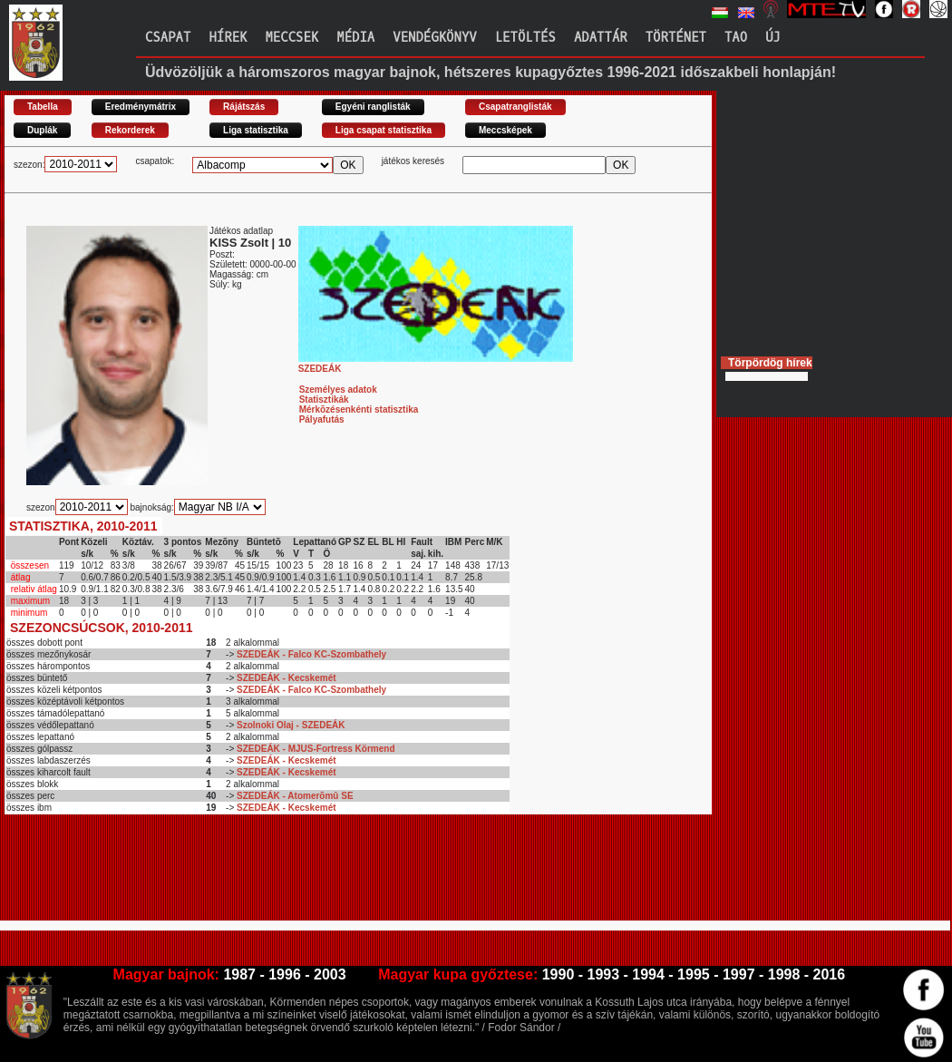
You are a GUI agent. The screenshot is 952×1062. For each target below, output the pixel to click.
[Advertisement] (335, 875)
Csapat (167, 37)
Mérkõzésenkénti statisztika (359, 409)
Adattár (600, 37)
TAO (735, 37)
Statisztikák (324, 399)
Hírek (228, 37)
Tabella (42, 107)
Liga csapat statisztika (383, 130)
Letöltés (525, 37)
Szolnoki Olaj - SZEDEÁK (291, 725)
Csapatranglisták (515, 107)
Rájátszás (244, 107)
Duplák (42, 130)
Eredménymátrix (140, 107)
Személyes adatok (338, 390)
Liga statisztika (255, 130)
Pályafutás (322, 419)
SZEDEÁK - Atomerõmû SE (295, 796)
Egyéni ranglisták (373, 107)
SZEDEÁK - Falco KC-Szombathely (311, 654)
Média (355, 37)
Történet (676, 37)
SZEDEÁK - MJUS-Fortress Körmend (315, 749)
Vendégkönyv (434, 37)
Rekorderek (130, 130)
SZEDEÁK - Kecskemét (286, 678)
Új (773, 37)
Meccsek (291, 37)
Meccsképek (505, 130)
